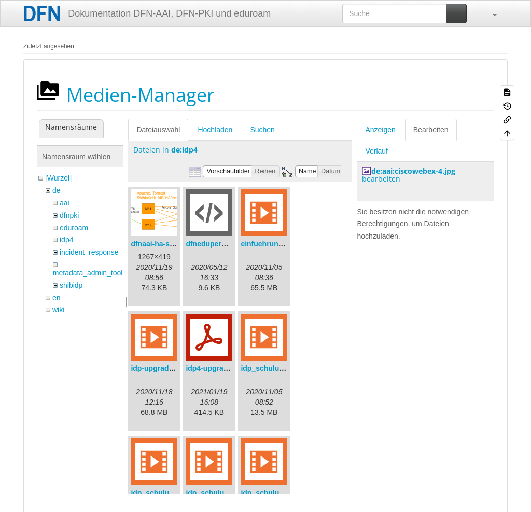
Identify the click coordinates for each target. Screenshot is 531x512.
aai (64, 203)
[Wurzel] (58, 178)
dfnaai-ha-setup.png (165, 244)
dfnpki (69, 215)
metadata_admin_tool (88, 273)
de (56, 190)
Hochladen (215, 130)
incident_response (89, 252)
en (56, 298)
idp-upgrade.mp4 (160, 368)
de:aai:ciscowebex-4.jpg (413, 171)
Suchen (262, 130)
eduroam (74, 228)
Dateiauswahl (158, 130)
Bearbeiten (431, 130)
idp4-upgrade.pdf (215, 368)
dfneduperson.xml (217, 244)
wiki (58, 310)
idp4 (66, 240)
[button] (489, 13)
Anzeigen (380, 130)
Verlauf (376, 151)
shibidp (71, 285)
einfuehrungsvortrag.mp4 (285, 244)
